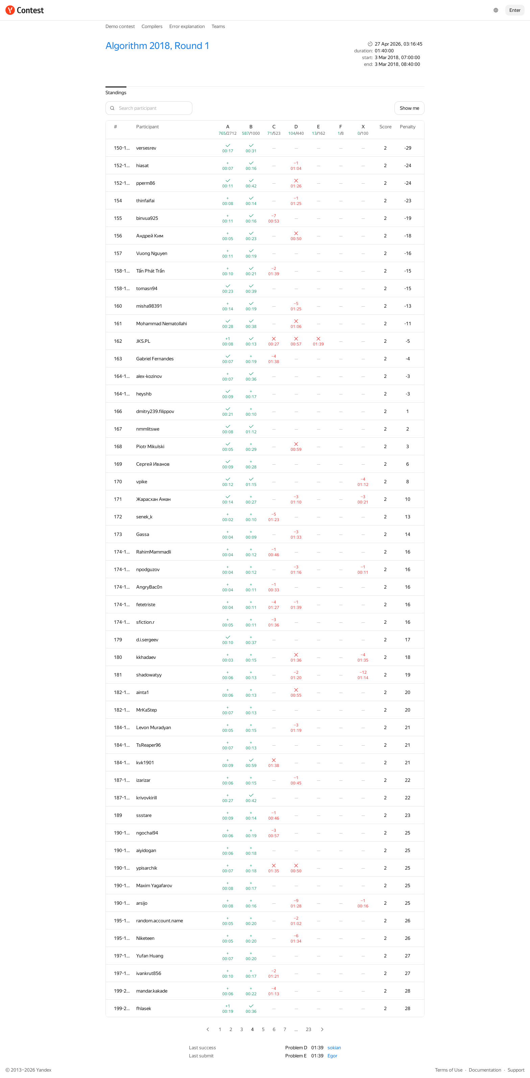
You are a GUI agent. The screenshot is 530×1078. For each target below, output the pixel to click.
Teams (218, 26)
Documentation (485, 1070)
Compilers (152, 26)
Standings (115, 92)
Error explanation (187, 26)
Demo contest (120, 26)
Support (516, 1070)
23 (308, 1029)
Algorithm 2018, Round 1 (157, 45)
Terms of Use (448, 1070)
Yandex (43, 1070)
